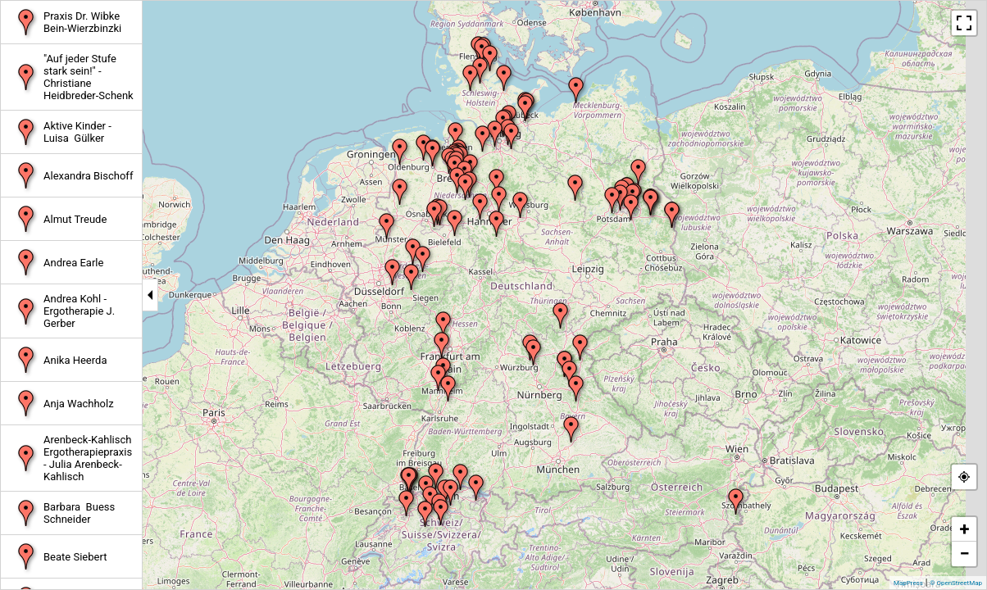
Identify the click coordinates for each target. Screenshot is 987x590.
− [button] (964, 553)
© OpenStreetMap (956, 583)
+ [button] (965, 529)
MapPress (908, 583)
